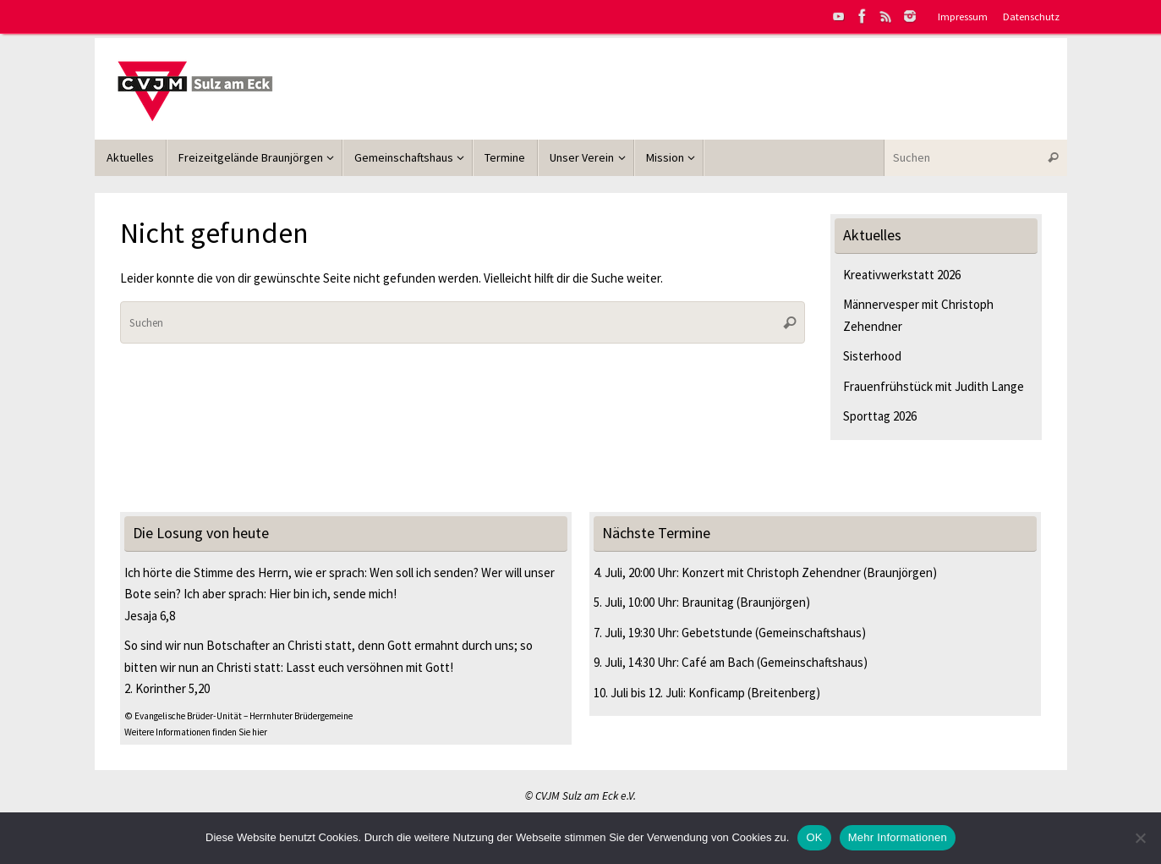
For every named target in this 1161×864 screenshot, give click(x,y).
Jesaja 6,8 (149, 616)
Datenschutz (1031, 16)
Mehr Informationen (897, 837)
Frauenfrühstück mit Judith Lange (933, 386)
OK (814, 837)
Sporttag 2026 (880, 416)
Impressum (963, 16)
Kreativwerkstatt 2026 (902, 275)
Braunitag (708, 602)
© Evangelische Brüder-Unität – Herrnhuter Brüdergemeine (238, 716)
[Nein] (1139, 837)
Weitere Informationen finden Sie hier (195, 732)
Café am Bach (718, 662)
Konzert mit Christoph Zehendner (771, 572)
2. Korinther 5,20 (167, 688)
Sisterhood (872, 356)
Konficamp (716, 693)
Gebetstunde (717, 633)
